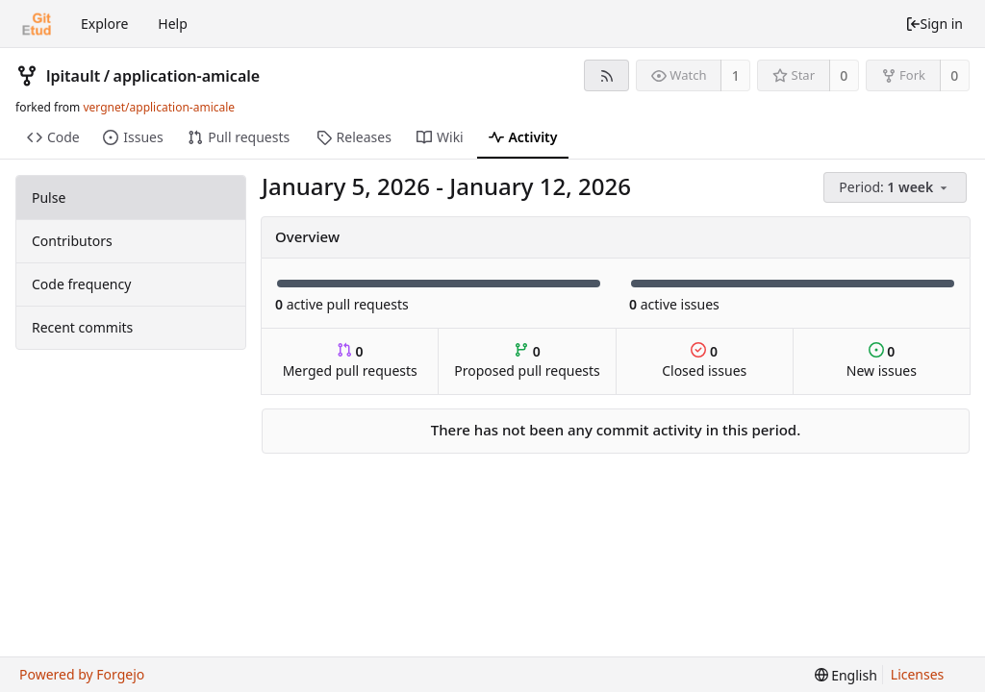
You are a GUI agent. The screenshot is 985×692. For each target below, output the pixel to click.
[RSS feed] (606, 75)
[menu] (896, 188)
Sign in (934, 23)
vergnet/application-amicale (159, 107)
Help (173, 23)
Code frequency (81, 284)
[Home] (36, 24)
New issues (881, 361)
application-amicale (187, 76)
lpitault (73, 76)
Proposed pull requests (527, 361)
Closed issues (704, 361)
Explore (104, 23)
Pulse (48, 197)
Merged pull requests (350, 361)
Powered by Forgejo (81, 674)
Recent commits (82, 327)
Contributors (72, 241)
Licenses (918, 674)
